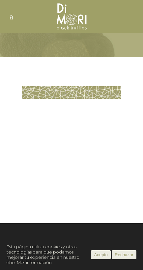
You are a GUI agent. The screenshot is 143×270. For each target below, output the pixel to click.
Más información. (35, 262)
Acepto (101, 254)
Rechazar (124, 254)
